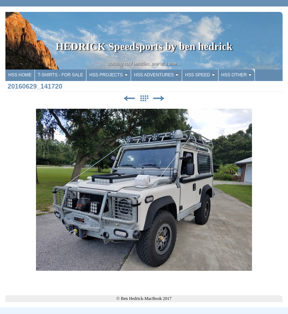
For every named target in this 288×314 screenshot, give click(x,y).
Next (159, 98)
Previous (129, 98)
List (144, 98)
